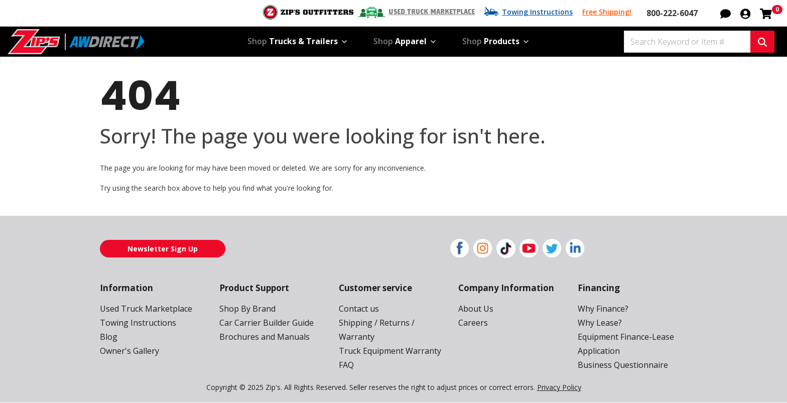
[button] (725, 13)
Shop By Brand (247, 308)
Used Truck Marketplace (431, 12)
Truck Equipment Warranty (390, 350)
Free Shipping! (606, 12)
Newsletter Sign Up (162, 248)
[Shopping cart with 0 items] (766, 13)
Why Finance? (603, 308)
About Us (475, 308)
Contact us (359, 308)
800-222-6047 (672, 13)
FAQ (346, 364)
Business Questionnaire (623, 364)
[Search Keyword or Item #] (687, 42)
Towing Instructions (537, 12)
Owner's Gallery (129, 350)
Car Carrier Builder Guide (266, 322)
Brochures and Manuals (264, 336)
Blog (108, 336)
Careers (473, 322)
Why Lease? (600, 322)
